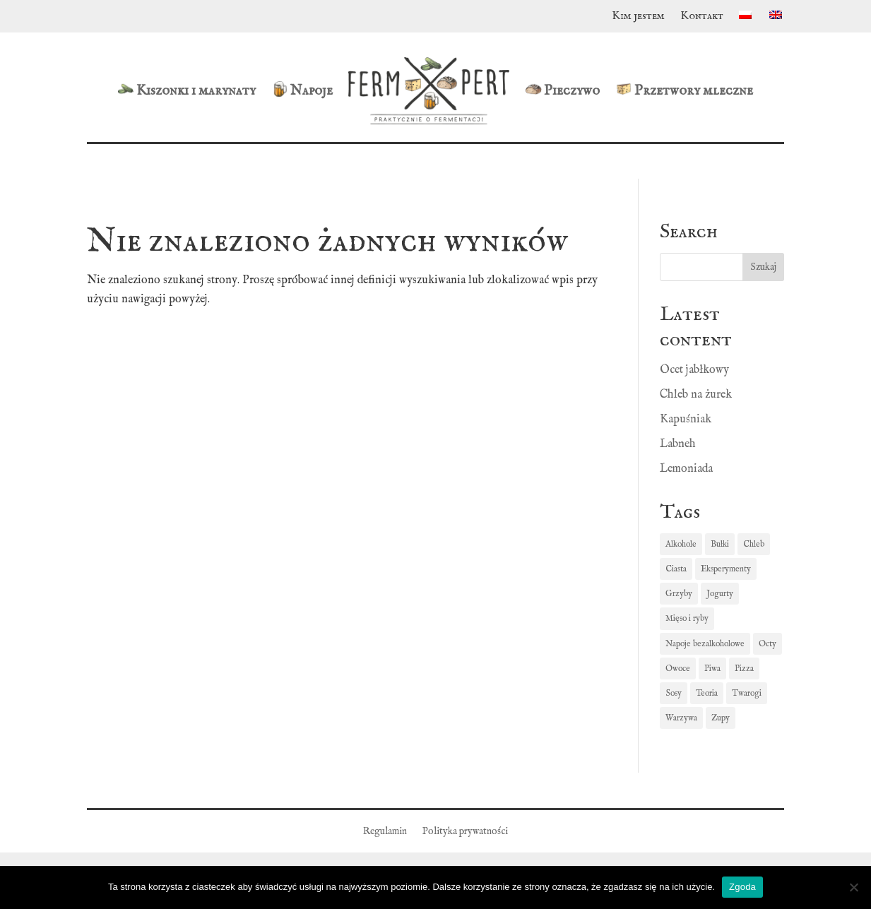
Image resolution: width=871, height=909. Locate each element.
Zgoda (742, 886)
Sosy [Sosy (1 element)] (673, 693)
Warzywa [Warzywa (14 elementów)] (681, 718)
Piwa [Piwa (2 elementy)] (712, 668)
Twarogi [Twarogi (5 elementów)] (747, 693)
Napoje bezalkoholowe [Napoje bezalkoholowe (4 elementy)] (705, 643)
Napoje (302, 90)
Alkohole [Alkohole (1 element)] (681, 544)
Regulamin (385, 832)
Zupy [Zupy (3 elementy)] (720, 718)
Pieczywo (562, 90)
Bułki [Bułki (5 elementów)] (720, 544)
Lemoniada (686, 469)
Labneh (678, 444)
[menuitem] (746, 19)
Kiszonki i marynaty (186, 90)
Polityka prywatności (465, 832)
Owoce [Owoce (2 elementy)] (677, 668)
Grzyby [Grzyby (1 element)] (678, 593)
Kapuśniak (685, 419)
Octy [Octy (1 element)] (767, 643)
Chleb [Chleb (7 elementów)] (753, 544)
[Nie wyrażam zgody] (853, 887)
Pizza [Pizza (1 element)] (744, 668)
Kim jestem (638, 17)
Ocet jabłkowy (694, 370)
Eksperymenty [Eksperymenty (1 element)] (726, 569)
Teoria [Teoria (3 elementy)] (707, 693)
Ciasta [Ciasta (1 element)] (676, 569)
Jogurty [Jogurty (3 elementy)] (719, 593)
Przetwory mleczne (684, 90)
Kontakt (701, 17)
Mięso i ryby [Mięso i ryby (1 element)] (687, 618)
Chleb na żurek (696, 395)
